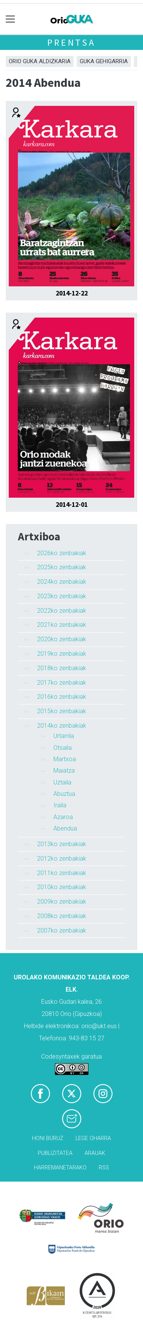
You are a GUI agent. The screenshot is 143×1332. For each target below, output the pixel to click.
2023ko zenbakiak (61, 596)
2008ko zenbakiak (61, 916)
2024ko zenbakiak (61, 581)
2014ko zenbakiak (61, 725)
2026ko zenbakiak (61, 553)
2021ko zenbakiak (61, 624)
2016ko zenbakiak (61, 696)
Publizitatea (55, 1153)
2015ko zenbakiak (61, 711)
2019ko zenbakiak (61, 653)
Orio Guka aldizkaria (40, 61)
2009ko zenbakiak (61, 901)
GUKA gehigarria (104, 61)
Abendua (65, 828)
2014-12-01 (72, 504)
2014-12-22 (72, 293)
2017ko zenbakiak (61, 682)
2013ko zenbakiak (61, 844)
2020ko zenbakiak (61, 639)
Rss (104, 1167)
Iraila (59, 805)
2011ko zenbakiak (61, 873)
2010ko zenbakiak (61, 887)
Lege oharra (93, 1138)
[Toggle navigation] (10, 19)
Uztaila (62, 782)
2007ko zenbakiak (61, 930)
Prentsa (71, 42)
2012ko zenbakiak (61, 858)
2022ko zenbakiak (61, 610)
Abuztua (64, 793)
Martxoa (64, 759)
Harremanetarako (60, 1167)
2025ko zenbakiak (61, 567)
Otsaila (62, 747)
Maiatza (64, 770)
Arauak (95, 1153)
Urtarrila (63, 735)
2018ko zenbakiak (61, 668)
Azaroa (63, 817)
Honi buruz (47, 1138)
